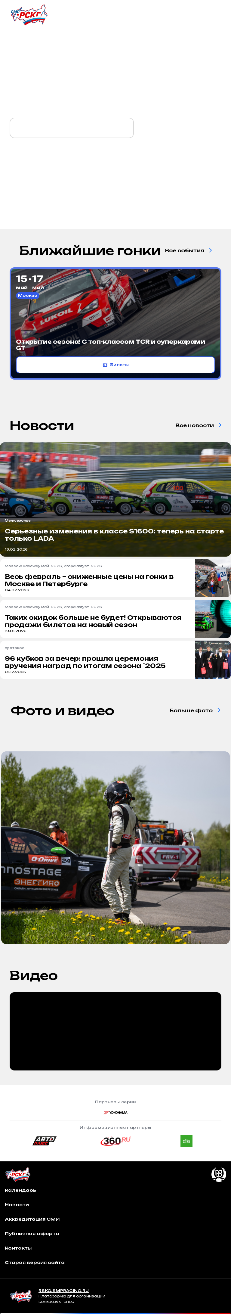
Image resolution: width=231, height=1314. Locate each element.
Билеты (116, 364)
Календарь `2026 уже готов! (72, 128)
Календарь (20, 1190)
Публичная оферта (32, 1233)
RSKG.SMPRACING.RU (63, 1290)
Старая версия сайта (35, 1262)
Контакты (18, 1247)
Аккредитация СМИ (32, 1219)
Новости (17, 1204)
